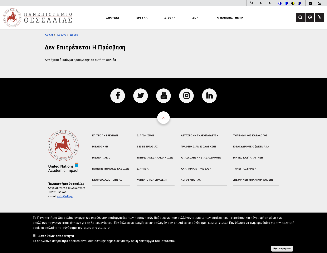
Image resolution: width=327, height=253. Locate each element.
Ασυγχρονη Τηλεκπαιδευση (199, 135)
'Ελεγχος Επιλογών (218, 224)
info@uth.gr (65, 196)
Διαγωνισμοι (145, 135)
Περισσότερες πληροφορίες (94, 229)
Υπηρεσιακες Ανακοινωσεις (155, 157)
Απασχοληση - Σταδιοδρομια (201, 157)
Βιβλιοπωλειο (101, 157)
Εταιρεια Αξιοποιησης (107, 179)
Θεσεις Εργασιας (147, 146)
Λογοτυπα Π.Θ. (191, 179)
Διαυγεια (142, 168)
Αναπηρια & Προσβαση (196, 168)
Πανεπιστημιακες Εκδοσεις (111, 168)
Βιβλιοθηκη (100, 146)
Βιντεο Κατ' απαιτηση (248, 157)
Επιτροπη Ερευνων (105, 135)
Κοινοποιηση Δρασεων (152, 179)
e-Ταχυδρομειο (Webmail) (251, 146)
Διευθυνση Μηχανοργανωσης (253, 179)
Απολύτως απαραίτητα (56, 237)
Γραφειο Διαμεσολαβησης (198, 146)
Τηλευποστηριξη (244, 168)
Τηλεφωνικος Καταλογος (250, 135)
